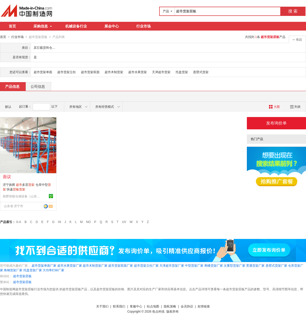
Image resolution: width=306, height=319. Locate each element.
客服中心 (136, 306)
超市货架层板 (22, 276)
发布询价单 (276, 123)
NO (88, 222)
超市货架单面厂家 (44, 265)
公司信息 (38, 86)
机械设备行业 (76, 26)
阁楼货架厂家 (213, 265)
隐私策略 (170, 306)
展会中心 (111, 26)
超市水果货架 (137, 72)
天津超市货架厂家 (171, 265)
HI (59, 222)
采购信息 (42, 26)
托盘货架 (182, 72)
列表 (295, 106)
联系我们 (119, 306)
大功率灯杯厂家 (53, 270)
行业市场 (143, 26)
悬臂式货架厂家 (276, 265)
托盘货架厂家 (32, 270)
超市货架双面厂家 (120, 265)
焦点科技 (158, 311)
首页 (12, 26)
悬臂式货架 (201, 72)
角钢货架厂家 (13, 270)
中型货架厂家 (194, 265)
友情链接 (203, 306)
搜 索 (293, 11)
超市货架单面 (43, 72)
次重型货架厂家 (234, 265)
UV (124, 222)
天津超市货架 (161, 72)
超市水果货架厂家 (69, 265)
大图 (274, 106)
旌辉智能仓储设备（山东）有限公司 (22, 196)
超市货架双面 (90, 72)
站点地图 (153, 306)
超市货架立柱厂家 (146, 265)
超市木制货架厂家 (95, 265)
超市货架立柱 (66, 72)
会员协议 (187, 306)
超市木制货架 (114, 72)
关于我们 (102, 306)
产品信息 (12, 86)
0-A (18, 222)
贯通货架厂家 (255, 265)
